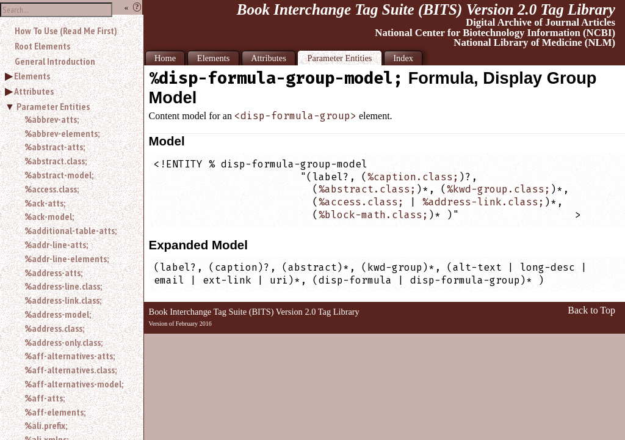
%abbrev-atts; (51, 119)
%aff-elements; (54, 412)
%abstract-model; (58, 175)
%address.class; (54, 328)
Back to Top (591, 310)
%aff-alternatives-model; (73, 384)
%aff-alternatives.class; (70, 370)
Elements (32, 76)
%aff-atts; (44, 398)
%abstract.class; (55, 161)
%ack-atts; (44, 203)
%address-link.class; (62, 300)
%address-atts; (53, 272)
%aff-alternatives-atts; (69, 356)
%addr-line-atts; (56, 244)
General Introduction (55, 61)
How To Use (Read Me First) (66, 30)
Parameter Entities (53, 106)
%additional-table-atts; (70, 230)
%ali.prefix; (45, 425)
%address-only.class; (63, 342)
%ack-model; (49, 216)
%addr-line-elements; (66, 258)
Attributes (34, 91)
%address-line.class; (63, 286)
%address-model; (57, 314)
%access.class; (51, 189)
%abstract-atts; (54, 147)
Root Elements (42, 46)
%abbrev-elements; (61, 133)
